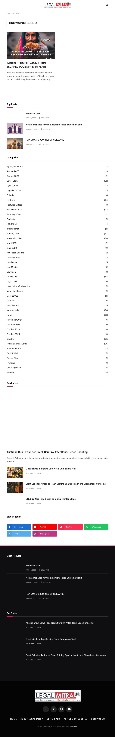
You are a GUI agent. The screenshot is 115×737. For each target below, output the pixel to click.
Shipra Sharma (14, 348)
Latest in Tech (13, 257)
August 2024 (13, 176)
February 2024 (14, 214)
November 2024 (14, 320)
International (13, 229)
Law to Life (12, 276)
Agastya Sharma (15, 166)
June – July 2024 (14, 238)
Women (10, 372)
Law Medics (12, 267)
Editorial (11, 195)
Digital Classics (14, 190)
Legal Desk (12, 281)
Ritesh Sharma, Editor (17, 344)
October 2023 (13, 329)
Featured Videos (14, 205)
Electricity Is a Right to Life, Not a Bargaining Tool (51, 468)
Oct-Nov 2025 (13, 324)
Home (9, 14)
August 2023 (13, 171)
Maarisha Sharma (15, 291)
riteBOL (10, 339)
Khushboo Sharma (15, 253)
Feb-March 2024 (15, 209)
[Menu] (8, 4)
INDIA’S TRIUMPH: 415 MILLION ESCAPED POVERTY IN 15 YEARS (27, 65)
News (9, 315)
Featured (11, 200)
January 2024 (13, 233)
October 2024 (13, 334)
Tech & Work (13, 353)
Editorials (53, 719)
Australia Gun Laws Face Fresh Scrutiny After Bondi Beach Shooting (47, 452)
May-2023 (11, 300)
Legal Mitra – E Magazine (18, 286)
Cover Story (12, 181)
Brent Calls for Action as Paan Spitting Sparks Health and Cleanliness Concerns (66, 484)
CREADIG (72, 726)
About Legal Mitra (32, 719)
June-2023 (12, 248)
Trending (11, 363)
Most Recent (13, 305)
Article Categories (75, 719)
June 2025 (11, 243)
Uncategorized (14, 367)
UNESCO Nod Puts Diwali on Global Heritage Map (51, 499)
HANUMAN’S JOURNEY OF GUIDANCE (45, 139)
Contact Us (98, 719)
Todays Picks (13, 358)
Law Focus (12, 262)
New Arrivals (13, 310)
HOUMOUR (12, 224)
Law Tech (11, 272)
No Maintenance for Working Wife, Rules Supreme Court (54, 124)
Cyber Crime (12, 185)
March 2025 (12, 296)
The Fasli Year (33, 113)
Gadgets (11, 219)
